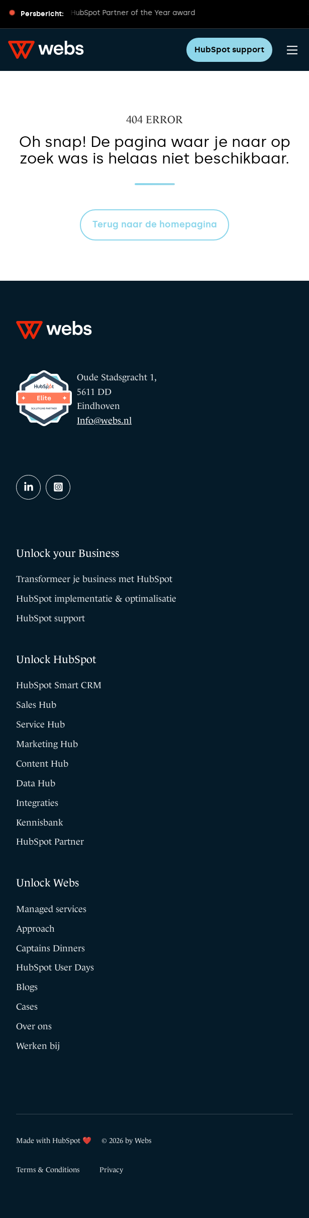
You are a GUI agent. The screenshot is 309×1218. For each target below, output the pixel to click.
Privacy (111, 1170)
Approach (35, 929)
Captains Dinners (50, 948)
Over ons (34, 1026)
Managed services (51, 909)
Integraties (37, 803)
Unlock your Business (67, 553)
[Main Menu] (292, 50)
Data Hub (35, 783)
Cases (27, 1007)
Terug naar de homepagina (154, 224)
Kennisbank (39, 823)
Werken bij (38, 1046)
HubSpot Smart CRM (58, 685)
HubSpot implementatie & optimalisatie (96, 599)
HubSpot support (229, 49)
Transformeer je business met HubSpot (94, 579)
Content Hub (42, 764)
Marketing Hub (47, 744)
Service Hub (40, 724)
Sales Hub (36, 705)
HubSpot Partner (50, 842)
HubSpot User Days (55, 967)
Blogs (27, 987)
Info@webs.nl (104, 421)
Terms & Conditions (47, 1170)
